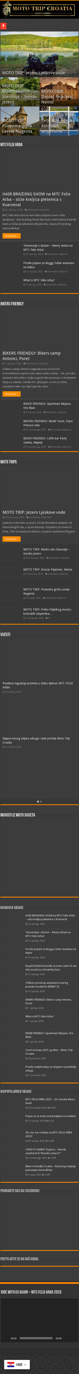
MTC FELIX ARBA (11, 145)
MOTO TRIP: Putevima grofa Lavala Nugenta (17, 126)
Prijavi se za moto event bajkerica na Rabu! (50, 1116)
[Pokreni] (6, 1338)
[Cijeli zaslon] (73, 1338)
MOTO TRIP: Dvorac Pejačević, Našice (57, 96)
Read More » (11, 235)
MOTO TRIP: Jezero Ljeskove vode (33, 72)
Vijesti (5, 634)
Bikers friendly (12, 304)
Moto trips (8, 462)
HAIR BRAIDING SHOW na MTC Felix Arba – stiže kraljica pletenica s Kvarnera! (36, 199)
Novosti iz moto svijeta (17, 815)
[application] (39, 1320)
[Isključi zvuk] (66, 1338)
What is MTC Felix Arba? (39, 280)
